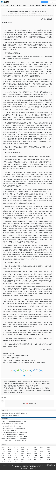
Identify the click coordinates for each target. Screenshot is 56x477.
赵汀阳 (16, 451)
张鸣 (35, 451)
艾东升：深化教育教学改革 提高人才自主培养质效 (13, 428)
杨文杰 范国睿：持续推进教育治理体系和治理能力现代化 (15, 413)
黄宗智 (9, 449)
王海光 (48, 451)
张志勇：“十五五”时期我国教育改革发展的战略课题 (14, 421)
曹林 (35, 447)
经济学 (12, 6)
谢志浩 (9, 461)
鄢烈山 (42, 447)
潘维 (35, 459)
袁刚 (9, 459)
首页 (2, 6)
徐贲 (28, 449)
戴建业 (22, 451)
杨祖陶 (48, 449)
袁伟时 (9, 455)
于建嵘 (16, 449)
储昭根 (42, 457)
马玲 (41, 453)
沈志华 (3, 451)
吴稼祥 (48, 457)
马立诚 (42, 449)
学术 (8, 358)
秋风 (28, 455)
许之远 (3, 459)
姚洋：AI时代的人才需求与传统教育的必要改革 (13, 434)
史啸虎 (16, 455)
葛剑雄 (35, 457)
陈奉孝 (29, 453)
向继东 (9, 451)
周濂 (3, 453)
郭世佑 (35, 453)
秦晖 (3, 447)
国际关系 (25, 6)
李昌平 (29, 451)
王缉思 (22, 453)
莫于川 (48, 459)
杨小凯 (16, 459)
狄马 (3, 455)
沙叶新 (22, 457)
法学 (7, 6)
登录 (27, 403)
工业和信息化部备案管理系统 (28, 468)
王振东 (48, 453)
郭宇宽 (35, 449)
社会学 (32, 6)
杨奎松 (42, 451)
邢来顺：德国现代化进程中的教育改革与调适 (12, 424)
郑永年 (16, 447)
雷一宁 (48, 455)
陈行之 (9, 447)
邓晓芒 (16, 453)
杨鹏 (9, 453)
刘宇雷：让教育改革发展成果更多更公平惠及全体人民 (14, 438)
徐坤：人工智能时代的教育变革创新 (10, 430)
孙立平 (16, 461)
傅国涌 (48, 447)
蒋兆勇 (9, 457)
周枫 (3, 457)
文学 (49, 6)
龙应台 (22, 447)
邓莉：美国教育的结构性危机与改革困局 (11, 426)
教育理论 (17, 358)
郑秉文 (42, 459)
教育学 (44, 6)
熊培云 (22, 455)
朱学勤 (29, 459)
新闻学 (38, 6)
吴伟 (15, 457)
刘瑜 (28, 457)
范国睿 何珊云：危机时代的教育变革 (10, 415)
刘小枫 (35, 455)
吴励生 (22, 459)
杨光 (22, 461)
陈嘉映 (3, 449)
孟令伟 (42, 455)
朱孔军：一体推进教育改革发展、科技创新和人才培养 (14, 436)
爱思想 (5, 2)
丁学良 (29, 447)
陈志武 (22, 449)
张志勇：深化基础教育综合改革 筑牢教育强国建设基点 (14, 432)
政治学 (18, 6)
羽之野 (3, 461)
